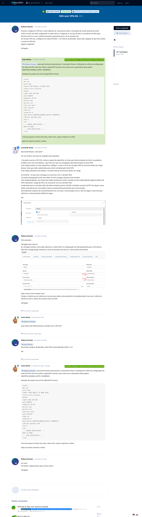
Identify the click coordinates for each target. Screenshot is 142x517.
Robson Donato (30, 64)
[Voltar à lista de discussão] (3, 3)
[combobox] (135, 515)
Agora (116, 84)
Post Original (119, 47)
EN (135, 515)
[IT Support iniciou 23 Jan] (14, 508)
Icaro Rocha (28, 344)
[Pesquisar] (102, 3)
